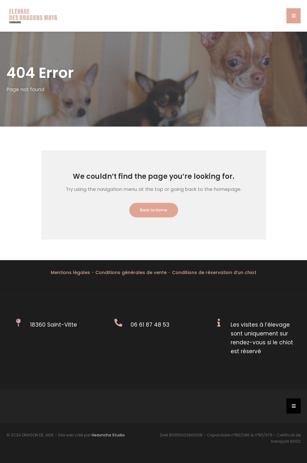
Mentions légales (70, 272)
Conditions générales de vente (131, 272)
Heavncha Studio (108, 435)
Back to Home (153, 210)
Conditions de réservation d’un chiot (214, 272)
